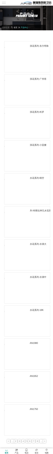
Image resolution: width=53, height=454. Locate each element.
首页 (15, 27)
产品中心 (24, 27)
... (12, 446)
